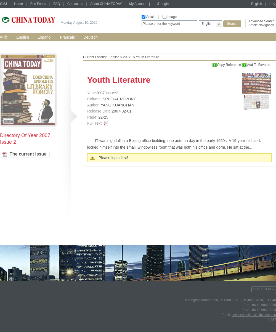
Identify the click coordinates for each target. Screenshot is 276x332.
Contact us (75, 4)
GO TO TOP (262, 289)
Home (18, 4)
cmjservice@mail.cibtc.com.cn (254, 315)
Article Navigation (261, 25)
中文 (272, 4)
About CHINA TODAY (106, 4)
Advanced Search (261, 21)
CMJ (3, 4)
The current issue (28, 154)
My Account (137, 4)
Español (45, 37)
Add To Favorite (256, 65)
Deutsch (90, 37)
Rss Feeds (38, 4)
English (256, 4)
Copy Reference (227, 65)
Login (165, 4)
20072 (127, 57)
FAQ (56, 4)
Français (67, 37)
